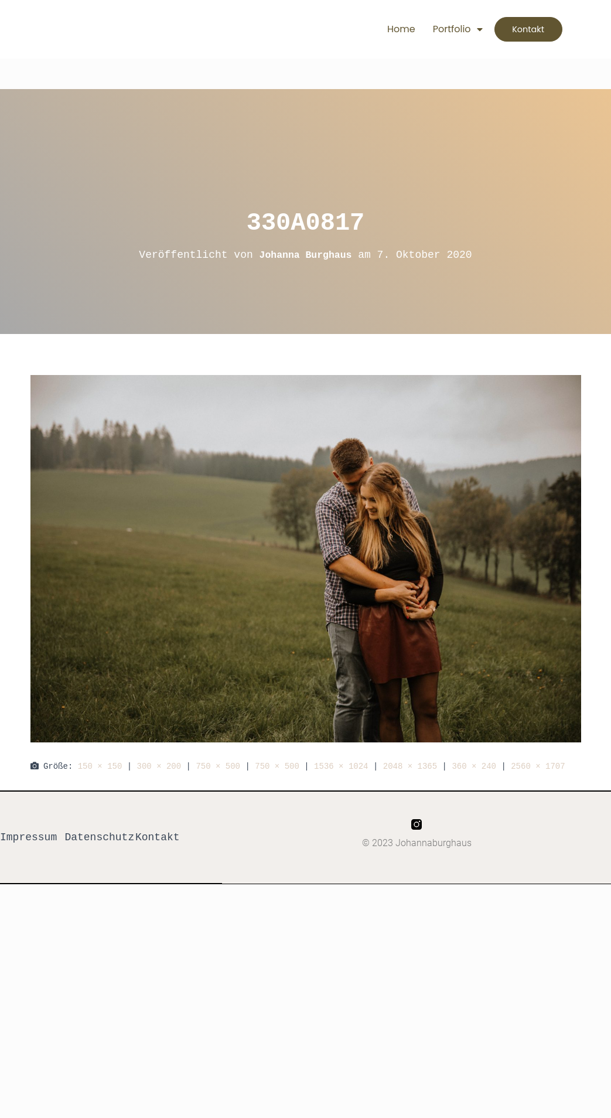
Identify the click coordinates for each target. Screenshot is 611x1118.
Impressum (28, 838)
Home (380, 29)
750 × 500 (218, 766)
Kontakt (157, 838)
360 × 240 (474, 766)
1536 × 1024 (341, 766)
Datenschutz (99, 838)
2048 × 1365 (410, 766)
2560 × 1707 (538, 766)
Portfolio (436, 29)
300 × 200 (159, 766)
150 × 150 (100, 766)
